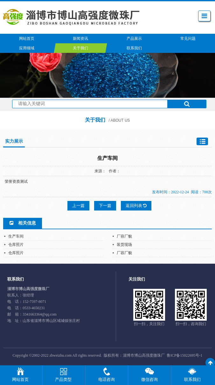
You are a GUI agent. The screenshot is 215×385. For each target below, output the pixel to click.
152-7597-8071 (34, 301)
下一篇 (105, 205)
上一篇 (78, 205)
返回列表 (136, 205)
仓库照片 (16, 244)
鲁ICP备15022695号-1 (185, 355)
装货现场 (124, 244)
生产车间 (16, 236)
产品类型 (63, 379)
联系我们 (192, 379)
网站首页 (20, 379)
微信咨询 (149, 379)
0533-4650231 (34, 308)
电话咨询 (106, 379)
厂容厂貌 (124, 236)
